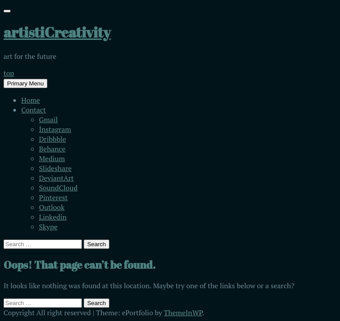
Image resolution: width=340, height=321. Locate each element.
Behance (52, 149)
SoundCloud (58, 188)
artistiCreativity (57, 32)
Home (30, 100)
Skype (48, 227)
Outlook (52, 207)
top (9, 73)
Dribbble (52, 139)
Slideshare (55, 168)
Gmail (48, 119)
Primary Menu (25, 83)
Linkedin (52, 217)
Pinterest (53, 197)
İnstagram (55, 129)
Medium (52, 158)
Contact (33, 110)
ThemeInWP (183, 312)
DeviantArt (56, 178)
